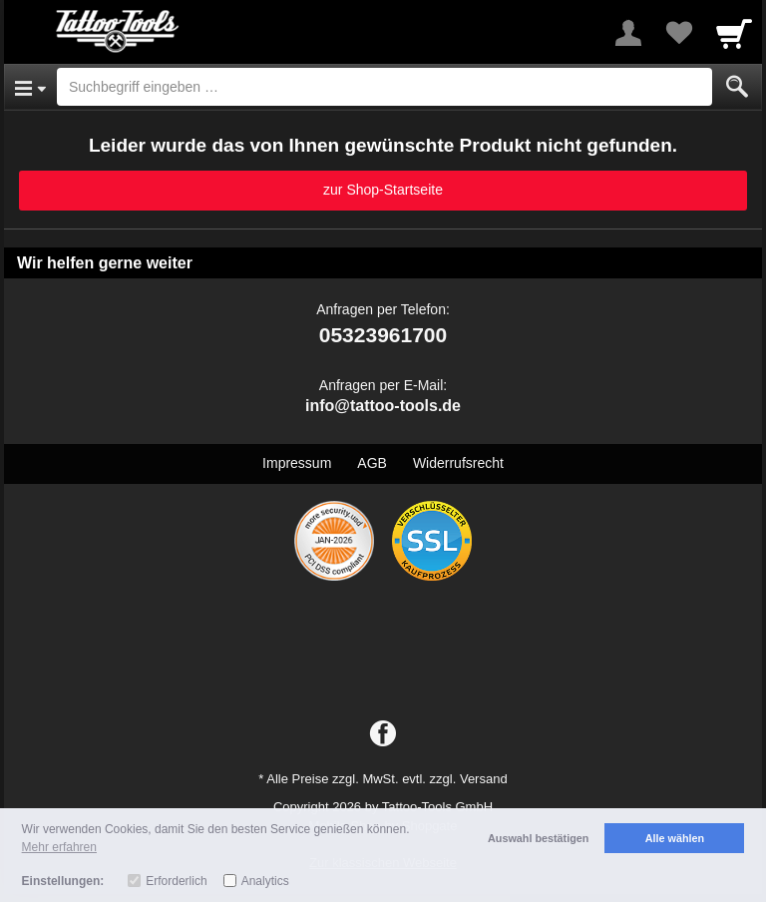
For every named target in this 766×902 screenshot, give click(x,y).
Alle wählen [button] (674, 838)
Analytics (265, 881)
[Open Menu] (30, 87)
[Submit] (737, 87)
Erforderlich (176, 881)
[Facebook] (383, 734)
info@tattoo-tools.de (383, 405)
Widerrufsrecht (458, 463)
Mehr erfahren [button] (59, 847)
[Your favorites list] (678, 33)
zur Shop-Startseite (383, 190)
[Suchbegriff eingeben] (384, 87)
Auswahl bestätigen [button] (538, 838)
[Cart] (734, 33)
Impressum (296, 463)
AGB (372, 463)
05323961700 (383, 334)
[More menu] (628, 33)
